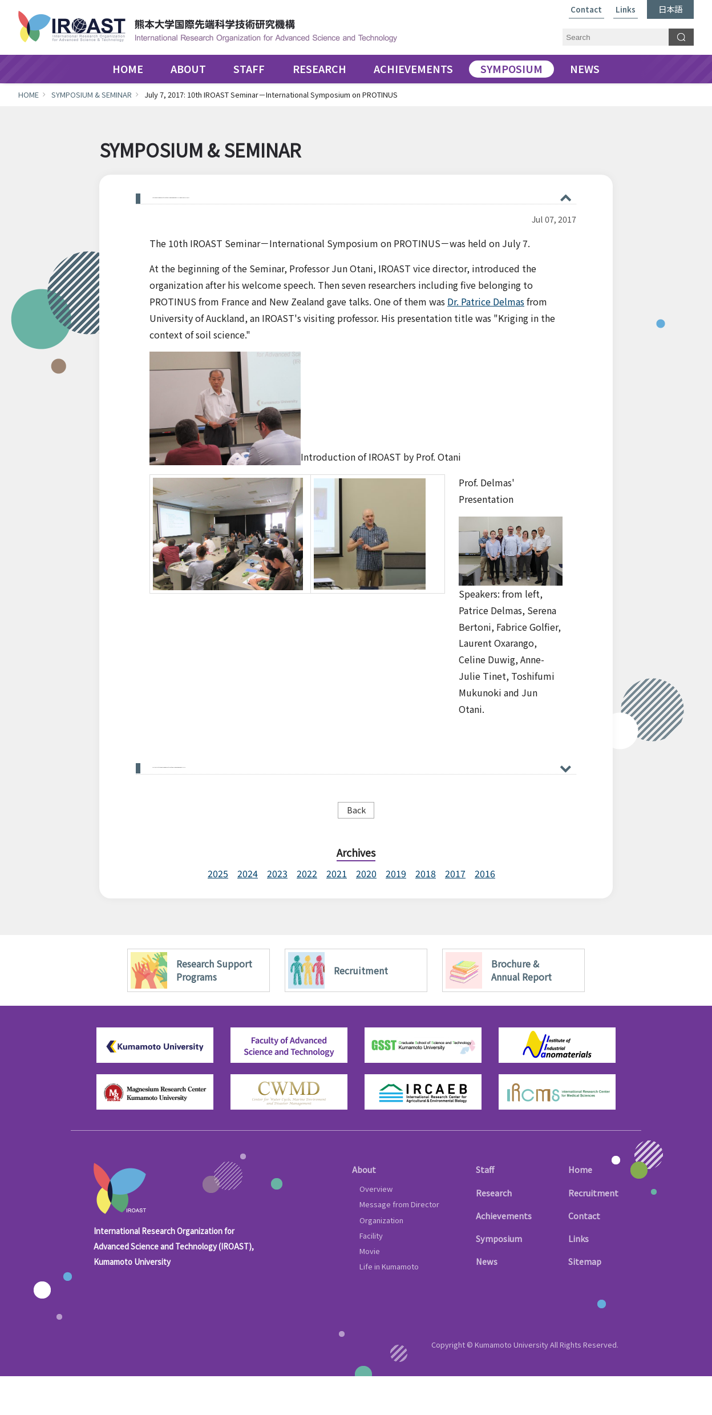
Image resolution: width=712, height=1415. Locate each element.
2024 (247, 913)
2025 (218, 913)
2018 (425, 913)
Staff (485, 1209)
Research (494, 1231)
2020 (366, 913)
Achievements (504, 1255)
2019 (396, 913)
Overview (376, 1228)
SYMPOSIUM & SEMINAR (91, 94)
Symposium (499, 1278)
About (364, 1209)
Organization (381, 1258)
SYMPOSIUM (511, 69)
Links (626, 10)
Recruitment (593, 1231)
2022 (307, 913)
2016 (485, 913)
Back (356, 848)
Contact (586, 10)
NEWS (585, 69)
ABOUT (188, 69)
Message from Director (399, 1243)
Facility (371, 1274)
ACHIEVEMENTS (413, 69)
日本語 (670, 9)
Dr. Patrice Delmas (485, 327)
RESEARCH (319, 69)
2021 (336, 913)
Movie (369, 1290)
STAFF (249, 69)
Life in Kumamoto (389, 1305)
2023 (277, 913)
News (486, 1301)
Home (580, 1209)
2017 (455, 913)
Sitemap (584, 1301)
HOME (127, 69)
